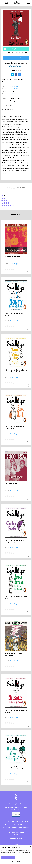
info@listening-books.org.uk (20, 821)
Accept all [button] (8, 857)
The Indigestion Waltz (11, 483)
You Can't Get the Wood (12, 257)
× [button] (30, 846)
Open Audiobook (16, 58)
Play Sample (16, 49)
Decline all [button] (23, 857)
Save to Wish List (8, 106)
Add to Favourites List (10, 109)
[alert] (16, 854)
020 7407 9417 (8, 821)
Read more (15, 854)
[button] (28, 3)
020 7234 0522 (7, 827)
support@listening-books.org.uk (20, 827)
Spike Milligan (14, 86)
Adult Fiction (14, 94)
